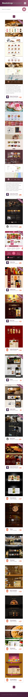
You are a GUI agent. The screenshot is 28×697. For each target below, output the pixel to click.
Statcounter (19, 694)
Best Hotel (12, 438)
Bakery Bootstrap (14, 96)
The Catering (13, 497)
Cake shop (12, 262)
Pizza (11, 379)
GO (24, 9)
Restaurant (12, 648)
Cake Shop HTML (14, 193)
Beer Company (13, 590)
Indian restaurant (14, 226)
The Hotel (12, 560)
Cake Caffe (12, 409)
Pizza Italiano (13, 620)
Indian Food (12, 289)
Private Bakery (13, 679)
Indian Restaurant (14, 349)
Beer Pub (12, 320)
